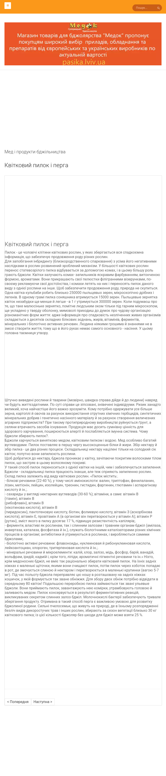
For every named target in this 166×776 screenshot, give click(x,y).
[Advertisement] (83, 117)
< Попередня (18, 702)
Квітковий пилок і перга (36, 165)
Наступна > (43, 702)
